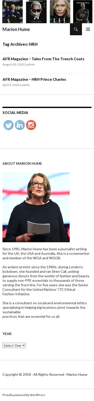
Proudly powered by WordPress (24, 395)
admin (30, 64)
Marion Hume (16, 29)
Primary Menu (88, 29)
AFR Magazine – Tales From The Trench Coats (43, 58)
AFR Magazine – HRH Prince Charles (34, 79)
